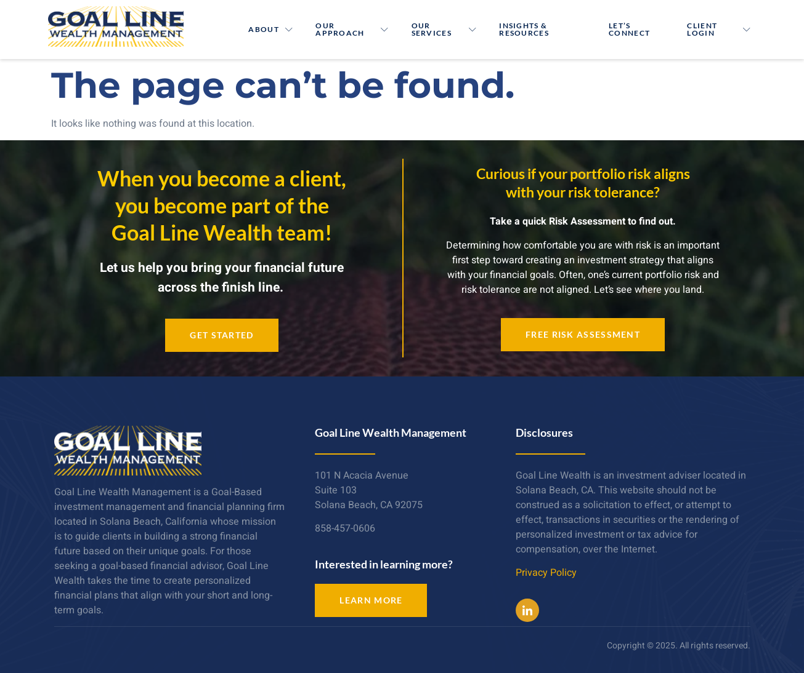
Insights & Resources (524, 29)
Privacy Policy (546, 572)
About (270, 29)
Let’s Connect (629, 29)
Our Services (444, 29)
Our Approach (352, 29)
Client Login (719, 29)
